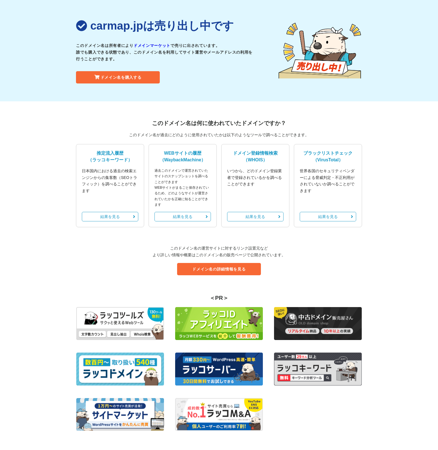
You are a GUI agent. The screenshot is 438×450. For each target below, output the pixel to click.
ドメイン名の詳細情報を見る (219, 269)
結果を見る (117, 216)
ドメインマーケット (152, 45)
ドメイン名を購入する (118, 77)
